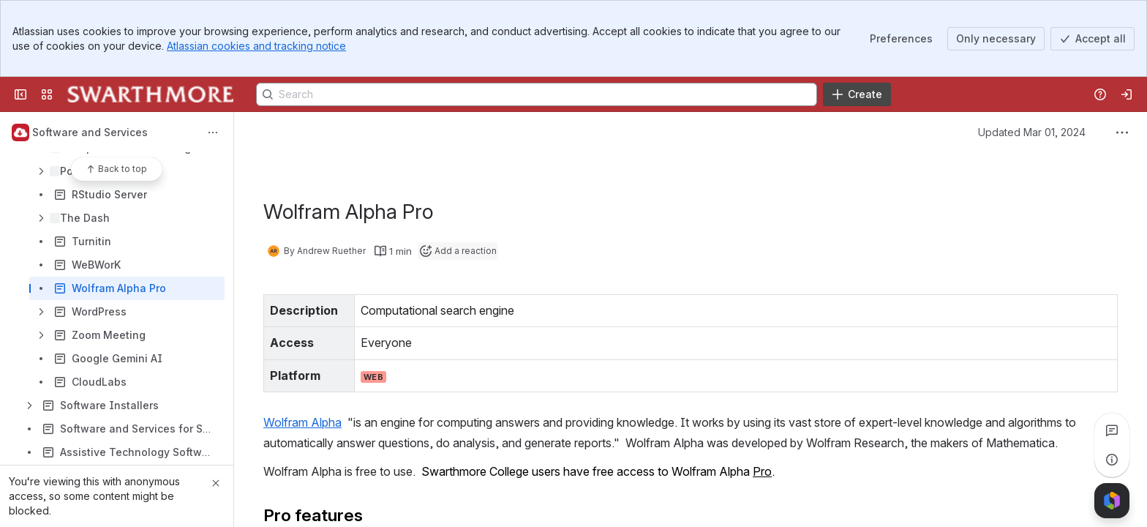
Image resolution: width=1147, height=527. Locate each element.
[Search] (536, 94)
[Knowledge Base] (150, 94)
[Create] (857, 94)
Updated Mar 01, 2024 (1032, 132)
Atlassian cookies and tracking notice (256, 46)
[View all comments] (1112, 430)
